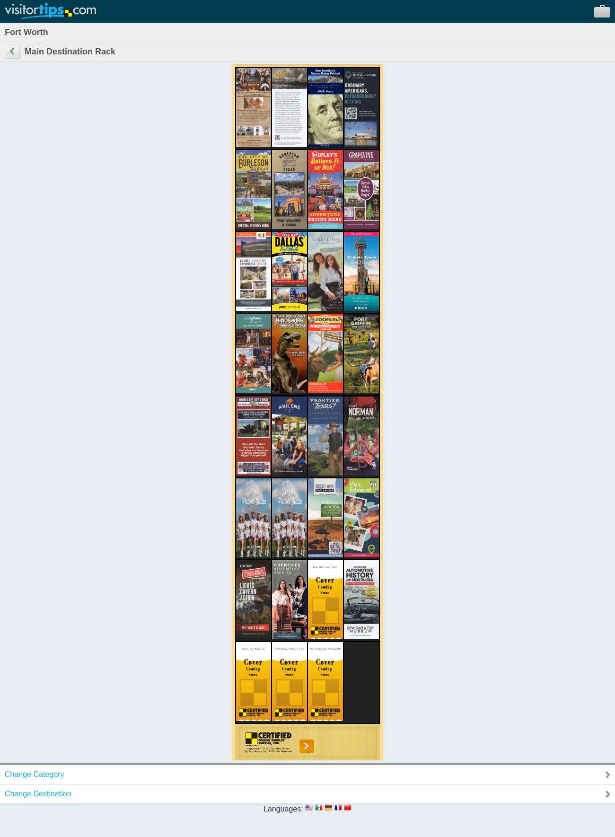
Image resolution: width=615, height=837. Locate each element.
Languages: (283, 809)
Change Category (34, 774)
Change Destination (38, 794)
